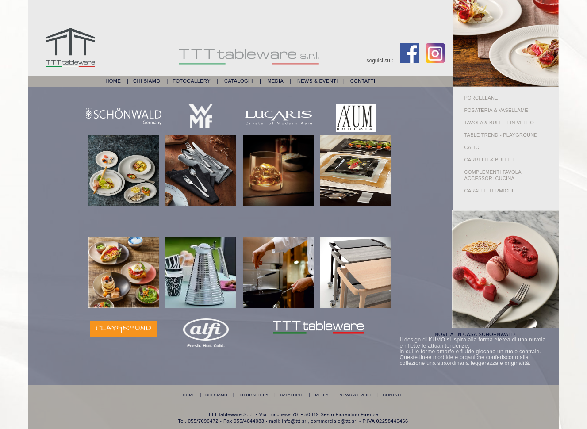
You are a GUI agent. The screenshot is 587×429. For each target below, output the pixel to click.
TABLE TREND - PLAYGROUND (501, 135)
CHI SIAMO (146, 81)
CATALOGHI (238, 81)
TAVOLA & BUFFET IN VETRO (499, 122)
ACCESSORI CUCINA (489, 178)
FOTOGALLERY (192, 81)
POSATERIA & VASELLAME (498, 110)
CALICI (472, 147)
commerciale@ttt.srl (334, 421)
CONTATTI (363, 81)
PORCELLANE (481, 97)
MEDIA (275, 81)
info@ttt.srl (295, 421)
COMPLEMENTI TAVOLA (493, 172)
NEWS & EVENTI (317, 81)
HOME (113, 81)
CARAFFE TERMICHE (489, 190)
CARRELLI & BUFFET (489, 159)
